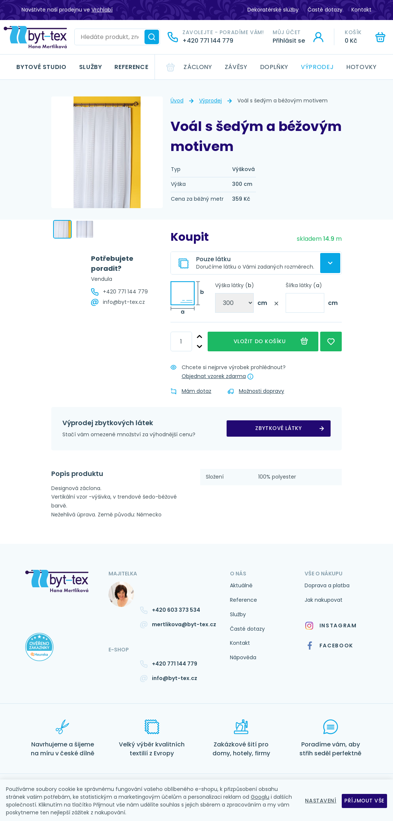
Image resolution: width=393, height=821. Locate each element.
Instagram (331, 626)
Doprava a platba (327, 585)
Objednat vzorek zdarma (214, 376)
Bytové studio (41, 67)
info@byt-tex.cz (124, 302)
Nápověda (243, 657)
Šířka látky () (304, 285)
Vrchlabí (102, 9)
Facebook (329, 645)
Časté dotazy (325, 9)
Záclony (197, 67)
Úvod (176, 100)
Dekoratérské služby (273, 9)
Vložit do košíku (263, 341)
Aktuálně (241, 585)
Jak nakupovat (323, 600)
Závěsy (236, 67)
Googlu (260, 797)
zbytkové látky (278, 428)
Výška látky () (234, 285)
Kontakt (361, 9)
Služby (90, 67)
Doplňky (274, 67)
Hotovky (361, 67)
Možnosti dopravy (256, 391)
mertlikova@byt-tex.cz (184, 624)
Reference (131, 67)
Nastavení (320, 800)
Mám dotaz (190, 391)
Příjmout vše (364, 800)
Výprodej (317, 67)
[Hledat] (151, 37)
